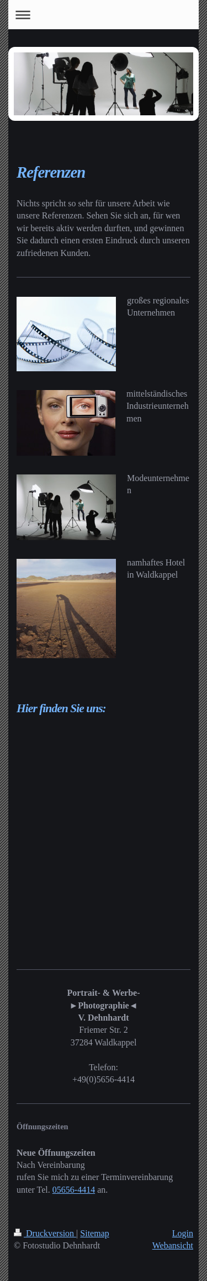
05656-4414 (73, 1189)
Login (182, 1233)
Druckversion (45, 1233)
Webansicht (172, 1245)
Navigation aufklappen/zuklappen (103, 14)
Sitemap (94, 1233)
